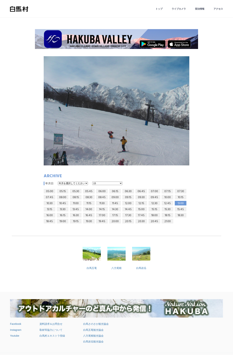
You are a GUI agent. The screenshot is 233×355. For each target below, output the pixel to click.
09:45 (154, 197)
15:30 (168, 209)
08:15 (76, 197)
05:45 (88, 191)
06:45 (141, 191)
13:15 (49, 209)
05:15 (63, 191)
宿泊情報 (199, 8)
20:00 (115, 221)
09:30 (141, 197)
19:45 (102, 221)
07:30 (180, 191)
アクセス (218, 8)
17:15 (115, 215)
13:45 (76, 209)
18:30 (181, 215)
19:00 (63, 221)
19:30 (89, 221)
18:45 (49, 221)
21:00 (167, 221)
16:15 (63, 215)
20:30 (141, 221)
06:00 (102, 191)
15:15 (154, 209)
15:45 (180, 209)
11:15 (88, 203)
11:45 (115, 203)
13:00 (181, 203)
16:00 (49, 215)
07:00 (154, 191)
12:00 (128, 203)
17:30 (128, 215)
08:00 (62, 197)
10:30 (50, 203)
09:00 (115, 197)
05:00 (49, 191)
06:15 (115, 191)
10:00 (167, 197)
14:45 (128, 209)
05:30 (75, 191)
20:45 (154, 221)
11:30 (102, 203)
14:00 (89, 209)
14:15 (102, 209)
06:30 (128, 191)
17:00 (102, 215)
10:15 (180, 197)
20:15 (128, 221)
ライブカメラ (179, 8)
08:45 (102, 197)
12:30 (154, 203)
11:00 (76, 203)
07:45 (49, 197)
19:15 (76, 221)
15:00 (141, 209)
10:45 (62, 203)
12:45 (167, 203)
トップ (159, 8)
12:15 (141, 203)
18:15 (167, 215)
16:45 (89, 215)
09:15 (128, 197)
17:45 (141, 215)
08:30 (89, 197)
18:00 (154, 215)
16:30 (76, 215)
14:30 (115, 209)
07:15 (167, 191)
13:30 (63, 209)
